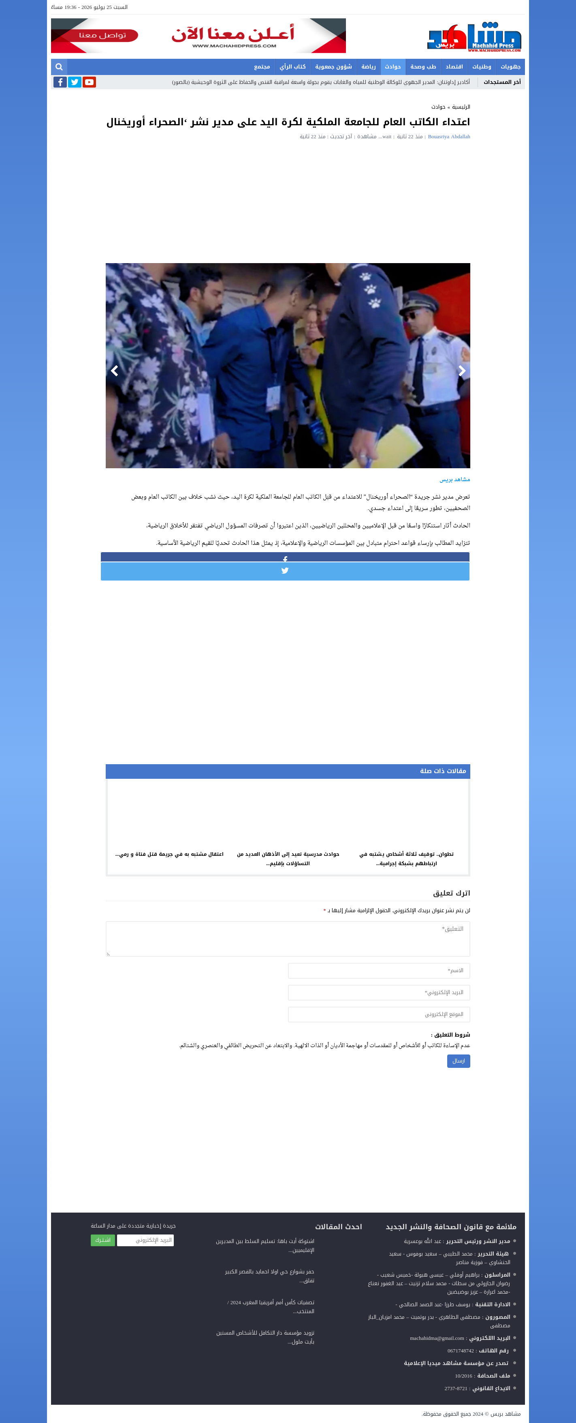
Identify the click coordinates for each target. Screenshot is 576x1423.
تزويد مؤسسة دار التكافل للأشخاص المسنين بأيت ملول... (265, 1337)
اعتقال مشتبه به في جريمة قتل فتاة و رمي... (169, 854)
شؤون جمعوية (333, 67)
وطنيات (481, 67)
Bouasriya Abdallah (449, 136)
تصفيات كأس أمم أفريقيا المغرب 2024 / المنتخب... (270, 1306)
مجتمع (262, 67)
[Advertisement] (288, 200)
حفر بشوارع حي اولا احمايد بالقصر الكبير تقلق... (269, 1276)
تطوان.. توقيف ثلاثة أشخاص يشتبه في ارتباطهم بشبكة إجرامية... (406, 859)
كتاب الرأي (292, 67)
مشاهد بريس (506, 1414)
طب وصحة (423, 67)
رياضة (368, 67)
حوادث (393, 67)
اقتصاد (454, 67)
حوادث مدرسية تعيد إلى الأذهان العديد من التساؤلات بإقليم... (288, 859)
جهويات (511, 67)
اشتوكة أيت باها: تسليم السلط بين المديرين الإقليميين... (265, 1245)
